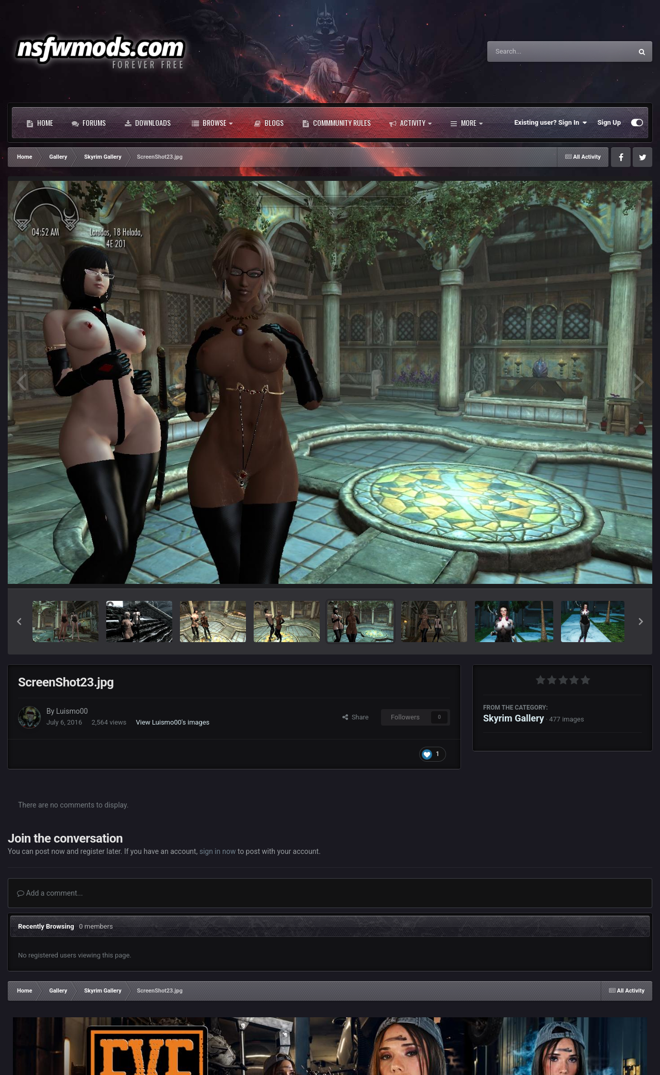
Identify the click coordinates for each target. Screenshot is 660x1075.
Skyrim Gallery (513, 718)
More (466, 122)
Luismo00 (72, 711)
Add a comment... (50, 893)
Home (39, 122)
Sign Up (609, 122)
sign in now (218, 851)
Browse (212, 122)
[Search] (533, 51)
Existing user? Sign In (551, 122)
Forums (88, 122)
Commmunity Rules (336, 122)
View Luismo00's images (173, 722)
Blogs (268, 122)
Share (355, 717)
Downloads (147, 122)
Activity (410, 122)
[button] (19, 621)
